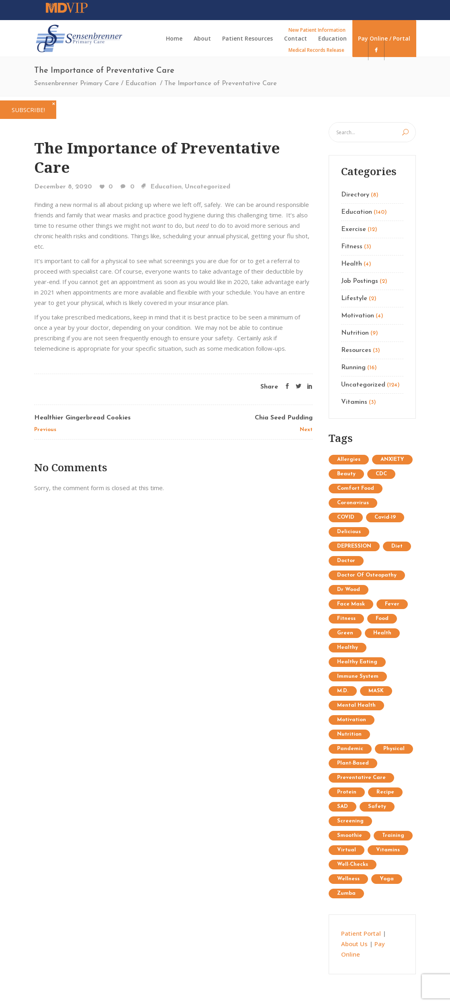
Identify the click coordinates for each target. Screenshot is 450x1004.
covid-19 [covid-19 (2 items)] (385, 517)
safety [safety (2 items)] (377, 806)
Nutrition (355, 333)
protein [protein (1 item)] (346, 792)
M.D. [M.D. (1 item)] (342, 690)
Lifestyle (354, 298)
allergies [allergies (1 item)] (348, 459)
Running (353, 367)
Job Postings (359, 281)
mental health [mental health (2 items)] (356, 705)
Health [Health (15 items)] (382, 633)
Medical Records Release (316, 50)
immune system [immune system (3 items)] (357, 676)
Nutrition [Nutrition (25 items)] (349, 734)
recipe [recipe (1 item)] (385, 792)
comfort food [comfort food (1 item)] (355, 488)
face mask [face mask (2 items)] (351, 604)
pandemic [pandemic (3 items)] (350, 748)
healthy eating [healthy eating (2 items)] (357, 662)
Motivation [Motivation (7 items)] (351, 719)
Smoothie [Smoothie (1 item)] (349, 835)
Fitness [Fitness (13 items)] (346, 618)
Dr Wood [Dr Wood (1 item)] (348, 589)
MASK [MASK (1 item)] (376, 690)
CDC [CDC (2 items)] (381, 473)
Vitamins (354, 402)
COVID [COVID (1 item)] (345, 517)
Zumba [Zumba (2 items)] (346, 893)
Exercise (353, 229)
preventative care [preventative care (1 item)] (361, 777)
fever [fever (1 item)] (392, 604)
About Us (354, 944)
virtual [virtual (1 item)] (346, 850)
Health (351, 264)
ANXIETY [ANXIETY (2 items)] (392, 459)
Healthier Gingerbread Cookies (82, 418)
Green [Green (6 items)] (345, 633)
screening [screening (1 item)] (350, 821)
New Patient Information (317, 30)
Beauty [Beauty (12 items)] (346, 473)
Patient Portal (361, 933)
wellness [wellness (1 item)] (348, 878)
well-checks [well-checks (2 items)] (352, 864)
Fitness (351, 246)
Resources (356, 350)
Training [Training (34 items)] (393, 835)
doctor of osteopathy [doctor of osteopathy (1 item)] (367, 575)
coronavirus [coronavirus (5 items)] (353, 502)
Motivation (357, 316)
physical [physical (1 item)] (394, 748)
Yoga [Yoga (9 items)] (387, 878)
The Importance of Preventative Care (157, 157)
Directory (355, 195)
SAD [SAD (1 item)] (342, 806)
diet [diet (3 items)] (397, 546)
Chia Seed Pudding (284, 418)
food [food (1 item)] (382, 618)
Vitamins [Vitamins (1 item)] (388, 850)
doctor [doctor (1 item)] (346, 560)
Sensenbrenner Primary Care (76, 83)
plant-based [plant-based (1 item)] (353, 763)
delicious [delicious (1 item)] (349, 531)
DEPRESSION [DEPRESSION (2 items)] (354, 546)
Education (140, 83)
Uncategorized (207, 187)
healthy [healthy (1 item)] (347, 647)
